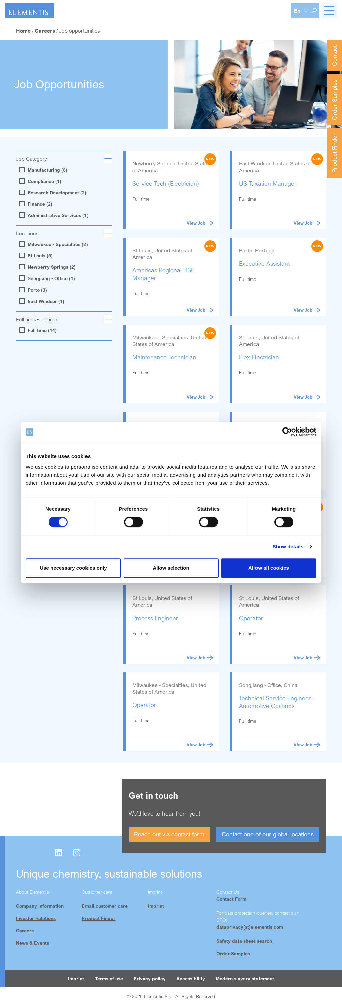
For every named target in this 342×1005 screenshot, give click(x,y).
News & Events (32, 943)
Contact (334, 55)
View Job (200, 223)
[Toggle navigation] (329, 10)
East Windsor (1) (42, 301)
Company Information (40, 906)
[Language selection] (301, 10)
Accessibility (190, 978)
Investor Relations (36, 918)
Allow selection (171, 568)
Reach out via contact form (169, 834)
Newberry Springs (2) (48, 267)
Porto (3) (34, 290)
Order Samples (334, 99)
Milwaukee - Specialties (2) (54, 244)
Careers (25, 930)
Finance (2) (36, 204)
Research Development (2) (54, 193)
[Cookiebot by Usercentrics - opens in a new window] (287, 432)
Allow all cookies (268, 568)
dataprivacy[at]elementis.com (249, 927)
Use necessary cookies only (73, 568)
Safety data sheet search (244, 941)
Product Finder (334, 153)
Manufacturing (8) (44, 170)
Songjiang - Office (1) (48, 278)
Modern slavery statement (245, 978)
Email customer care (105, 906)
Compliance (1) (41, 181)
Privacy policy (150, 978)
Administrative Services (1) (55, 215)
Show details (288, 546)
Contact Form (231, 899)
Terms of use (109, 978)
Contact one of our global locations (268, 834)
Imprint (156, 906)
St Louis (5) (37, 256)
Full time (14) (39, 330)
